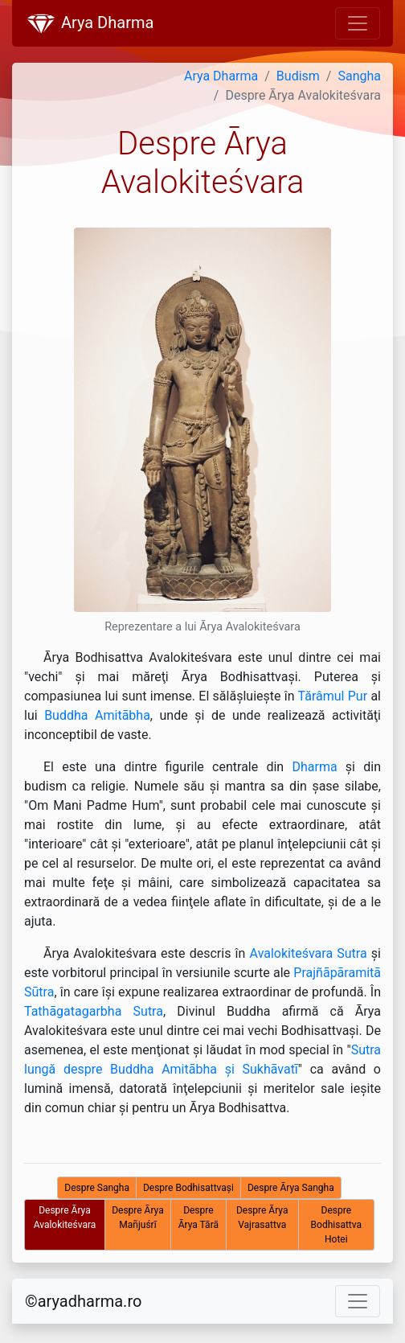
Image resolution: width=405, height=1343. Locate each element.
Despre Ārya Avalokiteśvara (65, 1217)
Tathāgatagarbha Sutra (93, 1011)
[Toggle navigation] (357, 23)
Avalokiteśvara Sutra (308, 953)
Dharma (314, 766)
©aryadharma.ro (83, 1301)
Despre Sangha (96, 1187)
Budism (298, 76)
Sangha (359, 76)
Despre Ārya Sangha (291, 1187)
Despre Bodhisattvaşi (188, 1187)
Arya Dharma (89, 24)
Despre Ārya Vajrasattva (262, 1217)
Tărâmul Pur (333, 696)
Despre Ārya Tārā (198, 1217)
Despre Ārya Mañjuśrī (138, 1217)
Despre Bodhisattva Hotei (336, 1225)
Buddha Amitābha (97, 715)
